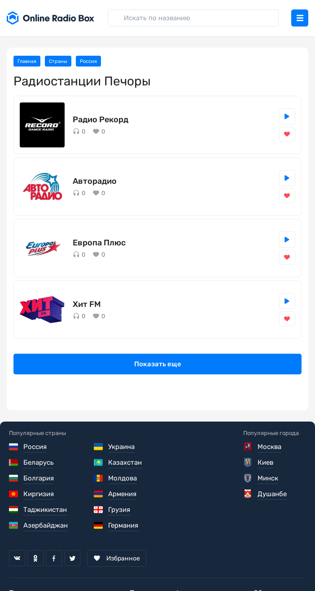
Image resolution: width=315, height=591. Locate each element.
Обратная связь (279, 561)
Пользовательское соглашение (59, 561)
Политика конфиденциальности (182, 561)
